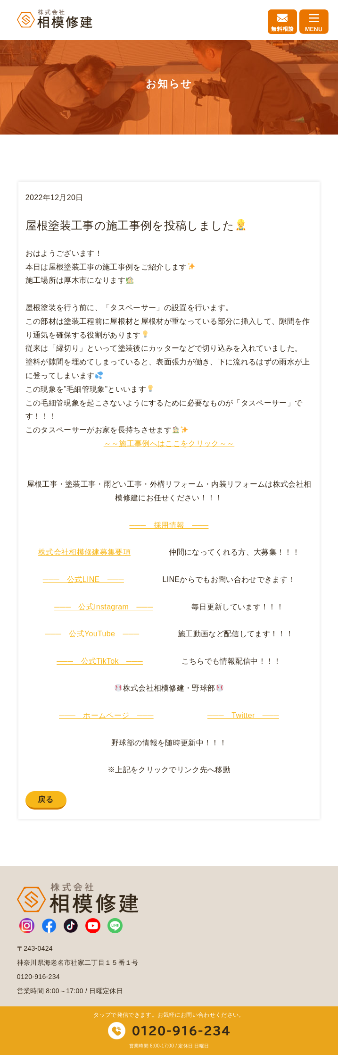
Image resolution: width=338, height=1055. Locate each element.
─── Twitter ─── (243, 715)
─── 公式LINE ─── (83, 579)
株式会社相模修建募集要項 (84, 552)
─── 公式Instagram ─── (103, 607)
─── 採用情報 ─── (169, 525)
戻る (46, 799)
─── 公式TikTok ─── (100, 661)
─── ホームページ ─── (106, 715)
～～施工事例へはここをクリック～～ (169, 443)
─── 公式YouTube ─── (92, 634)
